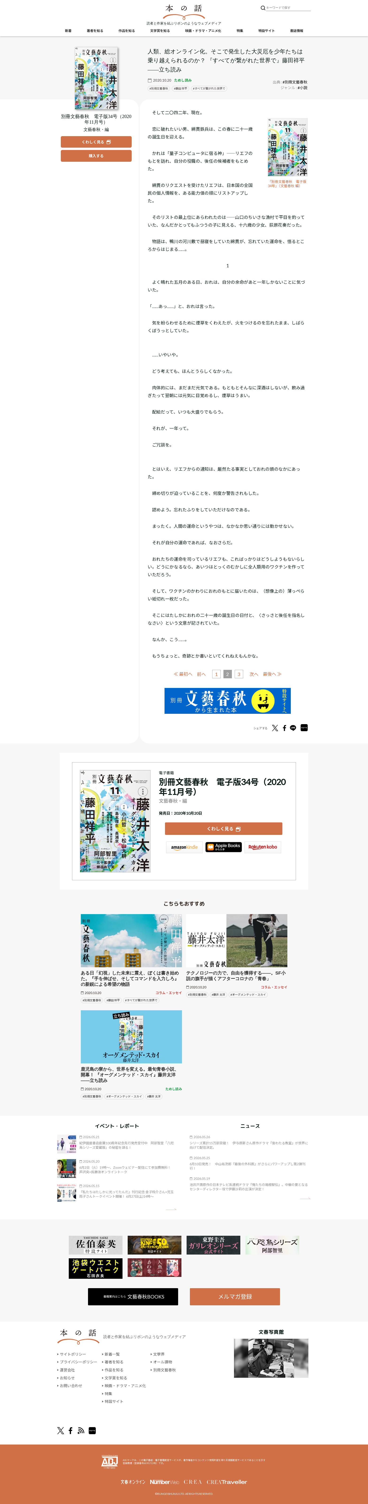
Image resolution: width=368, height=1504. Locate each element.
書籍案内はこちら (134, 1296)
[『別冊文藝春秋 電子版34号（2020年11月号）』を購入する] (96, 156)
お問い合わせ (71, 1385)
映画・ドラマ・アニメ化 (203, 31)
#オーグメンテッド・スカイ (248, 994)
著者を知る (95, 31)
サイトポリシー (73, 1354)
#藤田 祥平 (113, 1000)
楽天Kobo (263, 847)
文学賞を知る (160, 31)
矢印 (171, 1209)
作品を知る (127, 31)
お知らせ (67, 1378)
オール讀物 (162, 1362)
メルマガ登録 (235, 1296)
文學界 (159, 1354)
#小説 (302, 87)
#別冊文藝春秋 (295, 82)
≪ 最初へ (183, 674)
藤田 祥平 (181, 88)
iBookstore (223, 847)
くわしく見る (220, 828)
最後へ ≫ (272, 674)
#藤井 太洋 (218, 994)
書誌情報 (296, 31)
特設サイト (266, 31)
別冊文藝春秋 (159, 88)
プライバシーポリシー (78, 1362)
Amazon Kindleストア (184, 847)
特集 (240, 31)
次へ (253, 674)
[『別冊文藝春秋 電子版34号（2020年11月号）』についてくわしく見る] (96, 78)
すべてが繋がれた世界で (210, 88)
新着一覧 (112, 1354)
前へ (201, 674)
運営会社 (67, 1370)
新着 (68, 31)
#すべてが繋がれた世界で (141, 1000)
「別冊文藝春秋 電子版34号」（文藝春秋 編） (287, 184)
